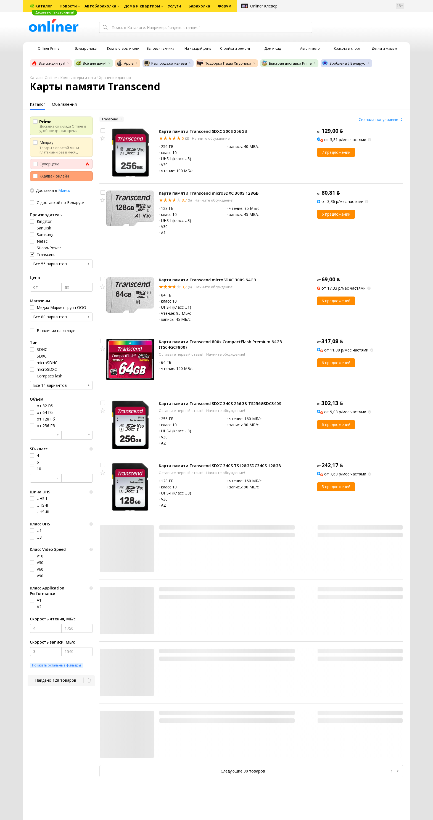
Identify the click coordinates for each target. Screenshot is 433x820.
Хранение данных (115, 77)
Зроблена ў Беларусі (344, 63)
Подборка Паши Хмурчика (224, 63)
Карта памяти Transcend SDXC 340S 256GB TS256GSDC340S (220, 403)
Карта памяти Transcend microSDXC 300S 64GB (207, 279)
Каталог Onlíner (43, 77)
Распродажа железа (165, 63)
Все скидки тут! (48, 63)
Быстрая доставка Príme (286, 63)
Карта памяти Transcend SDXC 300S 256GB (203, 131)
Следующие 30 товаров (243, 771)
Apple (125, 63)
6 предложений (336, 214)
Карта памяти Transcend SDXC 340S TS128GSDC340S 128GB (220, 465)
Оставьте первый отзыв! (181, 354)
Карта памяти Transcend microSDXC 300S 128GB (209, 193)
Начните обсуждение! (211, 138)
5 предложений (336, 486)
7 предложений (336, 152)
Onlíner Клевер (264, 6)
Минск (64, 190)
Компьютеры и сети (78, 77)
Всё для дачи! (90, 63)
